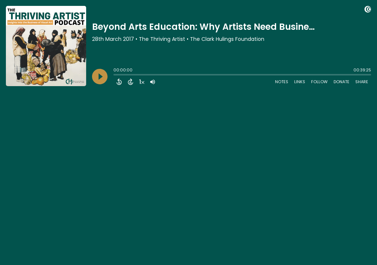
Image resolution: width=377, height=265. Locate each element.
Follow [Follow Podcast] (319, 82)
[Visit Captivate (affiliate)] (367, 10)
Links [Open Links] (299, 82)
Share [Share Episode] (361, 82)
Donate (341, 82)
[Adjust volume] (152, 81)
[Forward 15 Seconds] (130, 81)
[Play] (100, 76)
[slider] (115, 75)
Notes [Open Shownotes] (281, 82)
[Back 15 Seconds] (119, 81)
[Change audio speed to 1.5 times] (141, 81)
